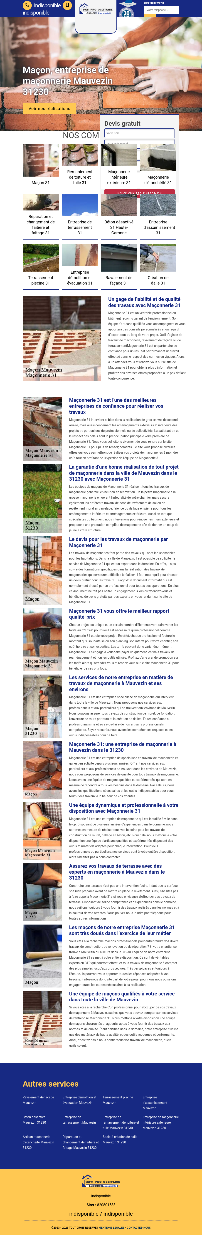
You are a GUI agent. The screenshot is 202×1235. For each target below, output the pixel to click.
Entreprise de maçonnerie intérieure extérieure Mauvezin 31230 (161, 1122)
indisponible (42, 5)
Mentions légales (111, 1227)
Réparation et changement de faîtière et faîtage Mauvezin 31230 (81, 1142)
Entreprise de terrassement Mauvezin (79, 1119)
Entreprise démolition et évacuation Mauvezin (79, 1100)
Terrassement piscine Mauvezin (118, 1100)
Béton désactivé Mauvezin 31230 (34, 1119)
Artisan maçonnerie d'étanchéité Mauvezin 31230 (38, 1142)
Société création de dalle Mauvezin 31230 (120, 1139)
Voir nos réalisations (49, 108)
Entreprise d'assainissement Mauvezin (155, 1102)
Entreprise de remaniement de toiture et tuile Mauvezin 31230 (121, 1122)
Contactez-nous (139, 1227)
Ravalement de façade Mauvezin (38, 1100)
